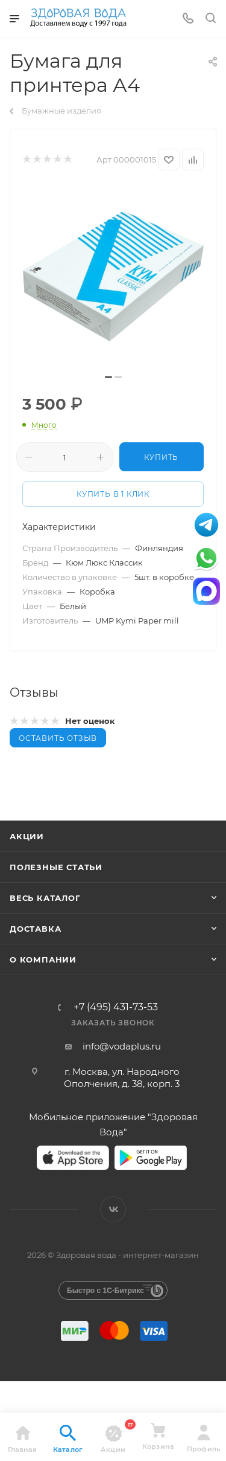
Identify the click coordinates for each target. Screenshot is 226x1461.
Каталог (68, 1439)
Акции (27, 836)
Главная (22, 1439)
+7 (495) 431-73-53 (116, 1007)
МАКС (206, 591)
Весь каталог (45, 898)
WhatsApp (206, 558)
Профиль (203, 1439)
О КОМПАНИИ (43, 959)
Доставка (35, 929)
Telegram (206, 524)
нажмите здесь (53, 1399)
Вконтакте (113, 1209)
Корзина (158, 1436)
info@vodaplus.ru (122, 1046)
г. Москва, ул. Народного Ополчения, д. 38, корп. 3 (122, 1077)
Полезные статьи (56, 867)
